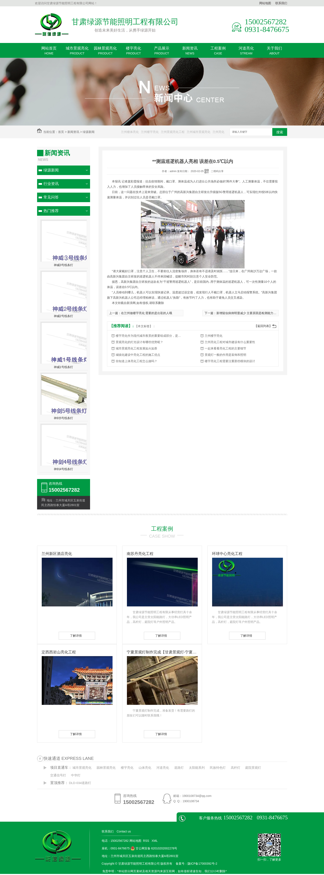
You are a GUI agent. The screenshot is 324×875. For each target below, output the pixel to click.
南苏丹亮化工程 (140, 554)
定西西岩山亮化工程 (59, 652)
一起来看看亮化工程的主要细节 (225, 348)
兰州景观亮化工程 (173, 132)
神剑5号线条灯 (63, 418)
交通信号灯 (58, 775)
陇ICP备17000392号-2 (202, 863)
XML (155, 840)
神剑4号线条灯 (63, 469)
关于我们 (274, 52)
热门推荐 (51, 211)
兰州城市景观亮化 (198, 132)
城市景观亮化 (77, 52)
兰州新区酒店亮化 (57, 554)
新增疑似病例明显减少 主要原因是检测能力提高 (248, 313)
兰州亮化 (218, 132)
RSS (146, 840)
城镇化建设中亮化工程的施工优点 (138, 354)
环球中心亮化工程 (227, 554)
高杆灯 (235, 767)
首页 (61, 132)
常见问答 (51, 197)
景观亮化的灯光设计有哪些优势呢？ (139, 342)
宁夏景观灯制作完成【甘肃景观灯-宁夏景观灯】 (162, 652)
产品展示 (162, 52)
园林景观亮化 (105, 52)
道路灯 (179, 767)
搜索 (279, 132)
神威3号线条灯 (63, 265)
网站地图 (265, 3)
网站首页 (49, 52)
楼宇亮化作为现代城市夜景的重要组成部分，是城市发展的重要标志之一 (150, 335)
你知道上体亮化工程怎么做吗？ (136, 361)
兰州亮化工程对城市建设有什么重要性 (230, 342)
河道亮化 (246, 52)
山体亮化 (145, 767)
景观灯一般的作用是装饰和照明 (225, 354)
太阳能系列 (197, 767)
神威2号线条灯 (63, 316)
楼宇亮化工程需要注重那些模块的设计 (230, 361)
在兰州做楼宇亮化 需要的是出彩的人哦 (146, 313)
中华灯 (76, 775)
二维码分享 (217, 171)
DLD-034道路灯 (80, 783)
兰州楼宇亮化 (150, 132)
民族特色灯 (218, 767)
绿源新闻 (89, 132)
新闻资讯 (190, 52)
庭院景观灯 (253, 767)
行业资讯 (51, 184)
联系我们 (281, 3)
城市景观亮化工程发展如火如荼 (136, 348)
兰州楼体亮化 (130, 132)
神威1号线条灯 (63, 367)
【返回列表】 (263, 326)
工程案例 (218, 52)
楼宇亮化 (134, 52)
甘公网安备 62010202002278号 (154, 848)
